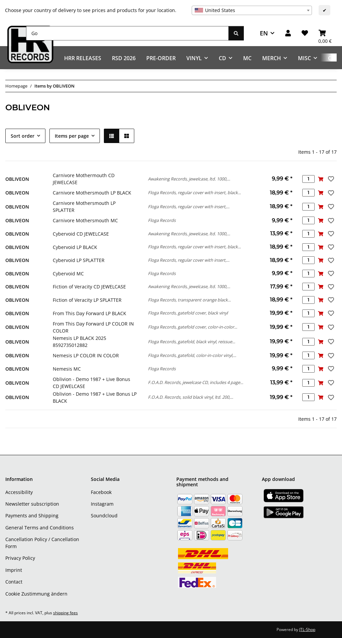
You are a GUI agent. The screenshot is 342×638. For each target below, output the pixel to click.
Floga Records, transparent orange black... (189, 300)
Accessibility (19, 492)
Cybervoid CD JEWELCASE (81, 234)
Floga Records (162, 220)
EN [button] (264, 33)
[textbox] (252, 10)
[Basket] (325, 33)
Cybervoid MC (68, 273)
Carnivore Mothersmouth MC (85, 220)
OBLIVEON (17, 179)
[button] (288, 33)
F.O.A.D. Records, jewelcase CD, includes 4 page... (195, 382)
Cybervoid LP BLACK (75, 247)
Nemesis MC (67, 369)
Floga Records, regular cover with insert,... (188, 207)
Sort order (22, 136)
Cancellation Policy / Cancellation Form (42, 542)
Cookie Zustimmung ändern (36, 594)
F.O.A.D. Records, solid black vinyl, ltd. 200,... (190, 397)
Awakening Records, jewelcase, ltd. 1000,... (189, 179)
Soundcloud (104, 515)
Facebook (101, 492)
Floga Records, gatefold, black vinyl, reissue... (191, 342)
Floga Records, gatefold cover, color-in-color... (192, 327)
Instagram (102, 504)
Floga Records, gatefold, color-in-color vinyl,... (192, 355)
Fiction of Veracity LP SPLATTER (87, 300)
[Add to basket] (321, 179)
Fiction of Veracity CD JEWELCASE (89, 286)
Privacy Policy (20, 558)
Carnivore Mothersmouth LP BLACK (92, 192)
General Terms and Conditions (39, 527)
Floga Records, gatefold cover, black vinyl (188, 313)
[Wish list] (304, 33)
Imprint (13, 570)
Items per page (72, 136)
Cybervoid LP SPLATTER (79, 260)
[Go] (127, 33)
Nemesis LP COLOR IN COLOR (86, 355)
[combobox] (252, 10)
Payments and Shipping (31, 515)
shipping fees (65, 613)
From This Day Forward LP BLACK (89, 313)
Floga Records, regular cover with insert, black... (194, 192)
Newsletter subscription (32, 504)
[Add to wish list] (330, 179)
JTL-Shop (307, 629)
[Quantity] (308, 178)
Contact (13, 582)
